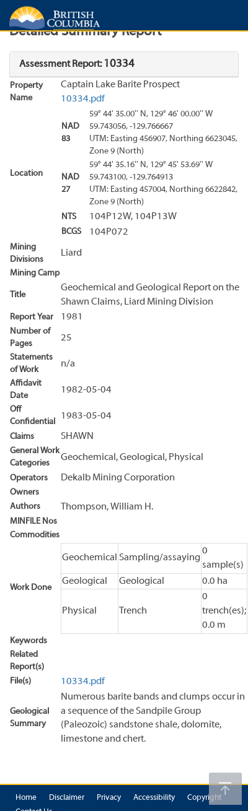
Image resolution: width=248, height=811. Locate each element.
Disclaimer (66, 798)
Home (26, 798)
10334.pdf (83, 99)
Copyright (204, 798)
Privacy (109, 798)
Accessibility (154, 798)
